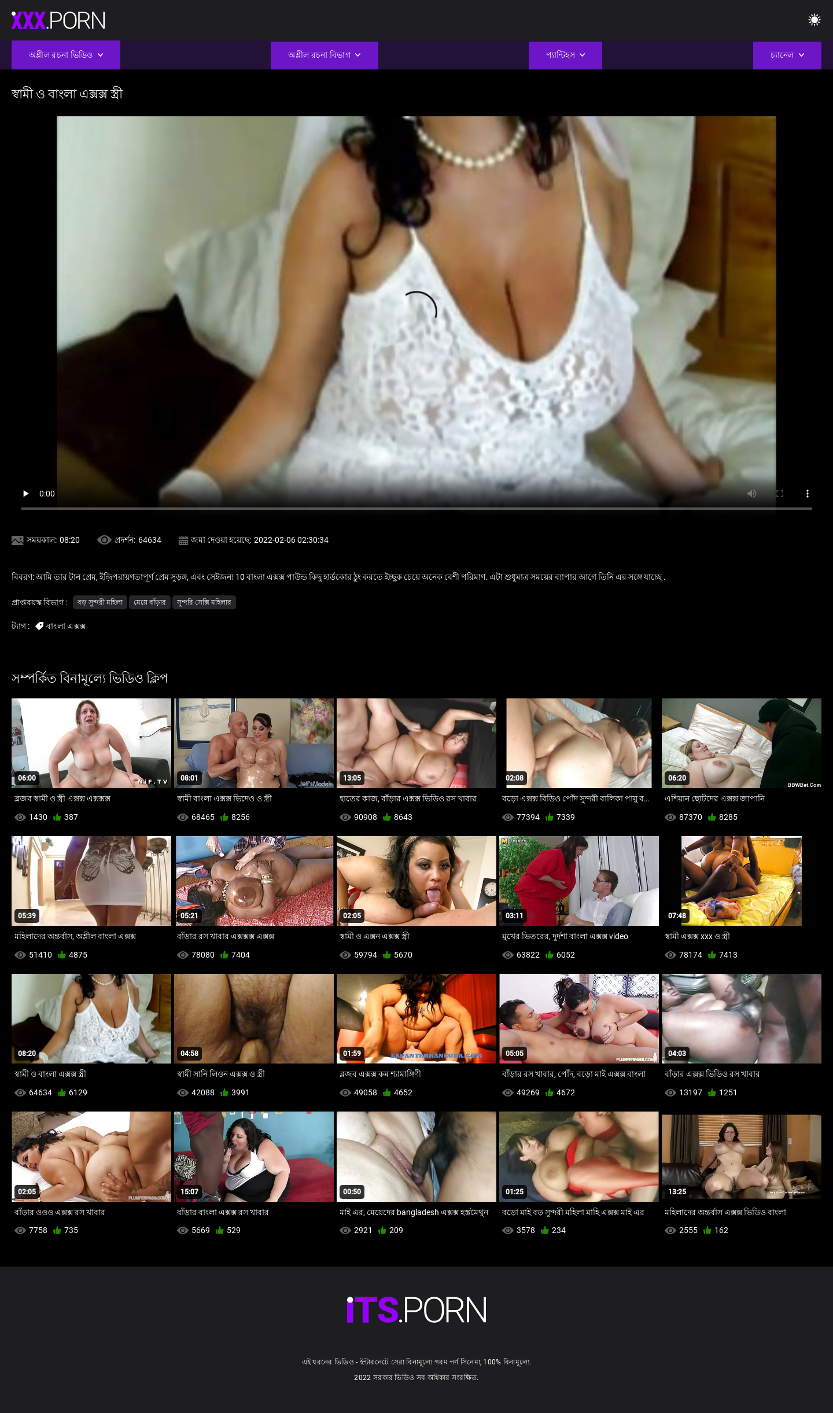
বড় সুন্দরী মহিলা (100, 602)
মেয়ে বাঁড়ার (150, 602)
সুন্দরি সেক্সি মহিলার (204, 602)
